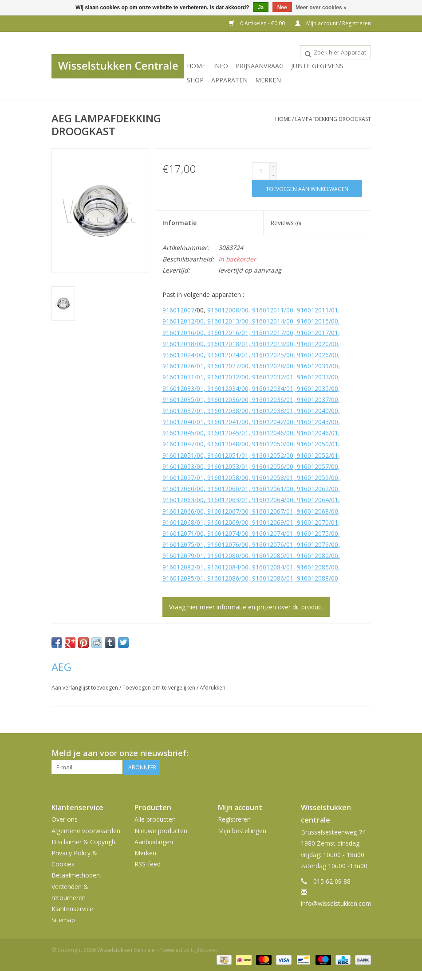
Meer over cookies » (321, 7)
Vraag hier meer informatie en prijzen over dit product (246, 607)
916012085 (313, 567)
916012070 (313, 522)
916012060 (178, 488)
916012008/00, (229, 310)
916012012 (178, 321)
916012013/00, (229, 321)
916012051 (178, 455)
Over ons (64, 819)
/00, (290, 310)
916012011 (268, 310)
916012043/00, (318, 421)
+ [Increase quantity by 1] (273, 167)
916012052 (268, 455)
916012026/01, (184, 366)
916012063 (178, 499)
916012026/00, (318, 355)
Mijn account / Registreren (333, 23)
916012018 (178, 343)
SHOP (195, 80)
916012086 (223, 578)
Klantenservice (72, 908)
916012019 (268, 343)
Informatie (179, 222)
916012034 (223, 388)
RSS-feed (147, 863)
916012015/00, (318, 321)
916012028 (268, 366)
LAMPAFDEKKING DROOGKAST (333, 119)
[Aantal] (261, 171)
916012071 (178, 533)
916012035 (313, 388)
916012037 (313, 399)
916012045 (178, 433)
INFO (220, 66)
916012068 (313, 511)
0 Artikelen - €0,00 (257, 23)
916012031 (313, 366)
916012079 (313, 544)
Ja (261, 7)
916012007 (178, 310)
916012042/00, (274, 421)
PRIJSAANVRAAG (260, 66)
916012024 (178, 355)
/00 (333, 578)
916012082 (313, 555)
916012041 (223, 421)
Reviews (285, 222)
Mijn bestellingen (242, 830)
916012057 (313, 466)
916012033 (313, 377)
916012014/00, (274, 321)
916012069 (223, 522)
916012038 (223, 410)
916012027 (223, 366)
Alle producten (155, 819)
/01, (334, 310)
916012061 (268, 488)
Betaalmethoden (75, 875)
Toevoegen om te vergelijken (159, 687)
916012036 (223, 399)
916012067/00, (229, 511)
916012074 (223, 533)
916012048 (223, 444)
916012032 (223, 377)
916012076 (223, 544)
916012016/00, (184, 332)
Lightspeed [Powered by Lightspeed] (205, 950)
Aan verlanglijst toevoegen (85, 687)
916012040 (313, 410)
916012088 (313, 578)
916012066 (178, 511)
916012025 (268, 355)
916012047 (178, 444)
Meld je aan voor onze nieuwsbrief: (119, 753)
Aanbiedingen (153, 841)
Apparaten (229, 80)
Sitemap (63, 919)
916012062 (313, 488)
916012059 (313, 477)
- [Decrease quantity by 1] (273, 175)
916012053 (178, 466)
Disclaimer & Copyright (84, 841)
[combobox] (335, 52)
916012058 (223, 477)
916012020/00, (318, 343)
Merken (268, 80)
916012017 (268, 332)
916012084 (223, 567)
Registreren (234, 819)
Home (196, 66)
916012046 (268, 433)
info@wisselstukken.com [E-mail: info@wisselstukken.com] (336, 903)
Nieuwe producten (160, 830)
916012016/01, (229, 332)
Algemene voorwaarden (85, 830)
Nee (282, 7)
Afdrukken (212, 687)
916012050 (268, 444)
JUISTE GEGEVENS (317, 66)
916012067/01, (274, 511)
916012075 (313, 533)
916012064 (268, 499)
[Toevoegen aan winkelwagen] (307, 188)
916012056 (268, 466)
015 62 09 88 (332, 881)
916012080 (223, 555)
